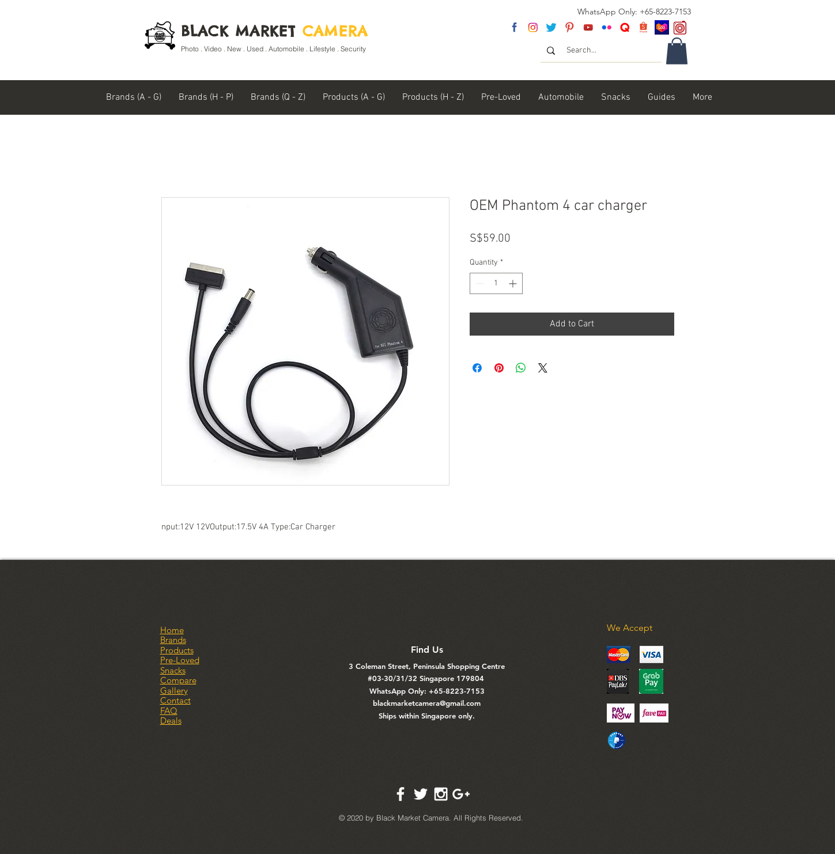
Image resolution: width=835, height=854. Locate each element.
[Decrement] (478, 283)
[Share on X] (543, 368)
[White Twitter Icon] (420, 794)
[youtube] (588, 27)
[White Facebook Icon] (400, 794)
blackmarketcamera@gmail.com (427, 703)
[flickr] (606, 27)
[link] (677, 51)
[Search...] (601, 51)
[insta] (533, 27)
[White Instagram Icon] (441, 794)
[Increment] (514, 283)
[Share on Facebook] (477, 368)
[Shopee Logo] (643, 27)
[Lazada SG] (662, 27)
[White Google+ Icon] (461, 794)
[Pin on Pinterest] (499, 368)
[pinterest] (569, 27)
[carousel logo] (680, 27)
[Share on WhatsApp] (521, 368)
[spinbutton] (496, 283)
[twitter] (551, 27)
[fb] (514, 27)
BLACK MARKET (274, 31)
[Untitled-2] (625, 27)
